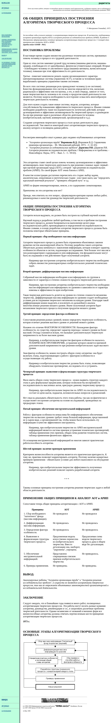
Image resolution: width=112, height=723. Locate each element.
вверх (5, 704)
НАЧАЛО (6, 3)
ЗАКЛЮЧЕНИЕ (7, 59)
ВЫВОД (4, 56)
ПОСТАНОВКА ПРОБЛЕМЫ (7, 36)
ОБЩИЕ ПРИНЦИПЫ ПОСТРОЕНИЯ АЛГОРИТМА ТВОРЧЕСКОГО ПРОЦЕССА (9, 43)
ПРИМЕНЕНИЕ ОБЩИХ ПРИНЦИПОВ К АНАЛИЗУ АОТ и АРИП (10, 51)
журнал (5, 7)
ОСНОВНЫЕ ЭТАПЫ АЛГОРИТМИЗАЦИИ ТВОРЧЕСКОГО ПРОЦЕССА (9, 65)
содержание (6, 13)
